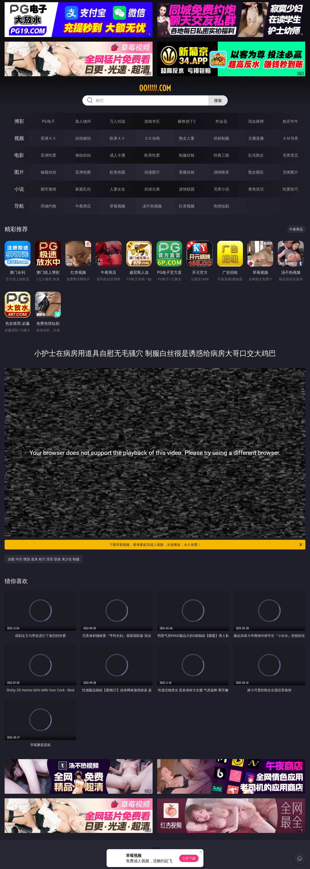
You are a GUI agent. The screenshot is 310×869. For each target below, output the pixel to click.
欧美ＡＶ (117, 138)
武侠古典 (152, 189)
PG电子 (48, 121)
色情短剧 (221, 206)
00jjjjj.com (155, 88)
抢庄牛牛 (290, 121)
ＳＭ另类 (290, 138)
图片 (19, 172)
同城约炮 (48, 206)
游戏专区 (152, 121)
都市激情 (48, 189)
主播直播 (256, 138)
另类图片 (290, 172)
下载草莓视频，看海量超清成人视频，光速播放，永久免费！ (206, 545)
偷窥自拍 (48, 172)
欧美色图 (117, 172)
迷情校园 (186, 189)
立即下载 (189, 858)
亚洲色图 (83, 172)
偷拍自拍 (83, 155)
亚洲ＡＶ (48, 138)
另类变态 (290, 155)
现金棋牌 (256, 121)
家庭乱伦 (83, 189)
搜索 (218, 100)
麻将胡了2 (186, 121)
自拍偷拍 (83, 138)
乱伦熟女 (256, 155)
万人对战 (117, 121)
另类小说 (221, 189)
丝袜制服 (221, 138)
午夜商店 (83, 206)
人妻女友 (117, 189)
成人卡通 (117, 155)
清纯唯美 (221, 172)
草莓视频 (117, 206)
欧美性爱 (152, 155)
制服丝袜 (186, 155)
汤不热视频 (152, 206)
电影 (19, 155)
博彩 (19, 121)
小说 (19, 189)
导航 (19, 206)
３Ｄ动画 (152, 138)
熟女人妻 (186, 138)
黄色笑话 (256, 189)
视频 (19, 138)
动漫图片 (152, 172)
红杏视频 (186, 206)
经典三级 (221, 155)
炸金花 (221, 121)
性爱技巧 (290, 189)
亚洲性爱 (48, 155)
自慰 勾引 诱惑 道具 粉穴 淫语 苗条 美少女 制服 (43, 559)
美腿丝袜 (186, 172)
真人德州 (83, 121)
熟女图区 (256, 172)
